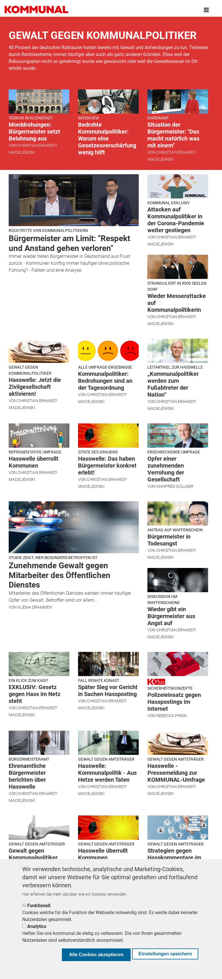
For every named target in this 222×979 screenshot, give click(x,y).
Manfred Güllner (174, 486)
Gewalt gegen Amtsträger (106, 759)
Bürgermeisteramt (29, 759)
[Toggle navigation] (206, 10)
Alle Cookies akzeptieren (96, 954)
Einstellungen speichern (165, 953)
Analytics (36, 926)
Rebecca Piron (171, 715)
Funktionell (38, 905)
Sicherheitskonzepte (170, 688)
